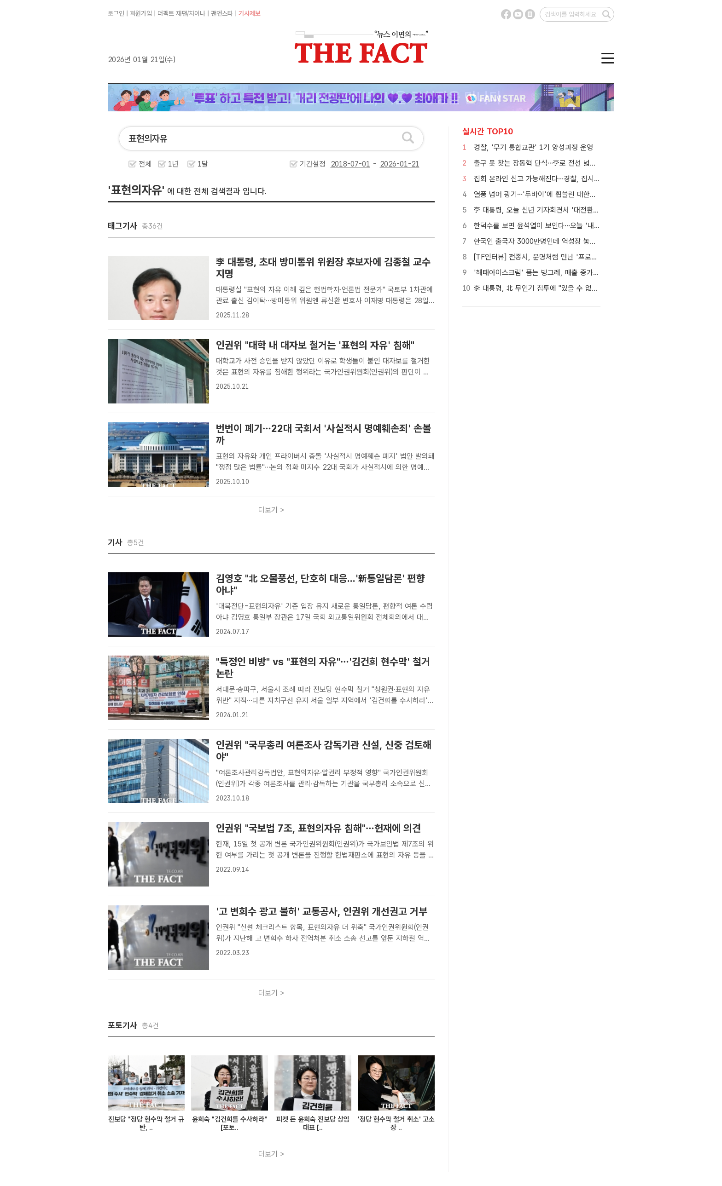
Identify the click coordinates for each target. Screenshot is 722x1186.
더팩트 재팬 (172, 13)
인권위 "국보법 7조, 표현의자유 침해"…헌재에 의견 (318, 828)
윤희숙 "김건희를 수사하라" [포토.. (229, 1123)
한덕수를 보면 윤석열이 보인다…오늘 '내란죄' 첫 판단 (553, 225)
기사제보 (250, 13)
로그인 (116, 13)
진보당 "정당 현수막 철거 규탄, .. (146, 1123)
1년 (173, 164)
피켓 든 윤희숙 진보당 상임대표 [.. (312, 1123)
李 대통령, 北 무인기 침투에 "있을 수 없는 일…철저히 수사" (562, 288)
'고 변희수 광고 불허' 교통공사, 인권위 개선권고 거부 (321, 911)
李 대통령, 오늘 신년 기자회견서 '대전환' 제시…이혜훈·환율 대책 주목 (577, 210)
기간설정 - (359, 164)
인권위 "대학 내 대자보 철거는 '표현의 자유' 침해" (315, 345)
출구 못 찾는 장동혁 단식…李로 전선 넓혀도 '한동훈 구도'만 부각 (570, 163)
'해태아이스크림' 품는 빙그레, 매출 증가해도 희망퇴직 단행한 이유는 (575, 272)
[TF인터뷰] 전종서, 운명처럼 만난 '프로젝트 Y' (543, 257)
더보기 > (271, 510)
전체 (145, 164)
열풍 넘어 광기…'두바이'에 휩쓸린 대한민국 (538, 194)
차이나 (197, 13)
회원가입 (141, 13)
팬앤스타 (222, 13)
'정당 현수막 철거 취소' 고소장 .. (396, 1123)
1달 (203, 164)
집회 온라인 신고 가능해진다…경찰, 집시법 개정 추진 (552, 178)
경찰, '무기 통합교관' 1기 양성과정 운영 (533, 147)
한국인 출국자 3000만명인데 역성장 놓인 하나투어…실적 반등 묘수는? (578, 241)
